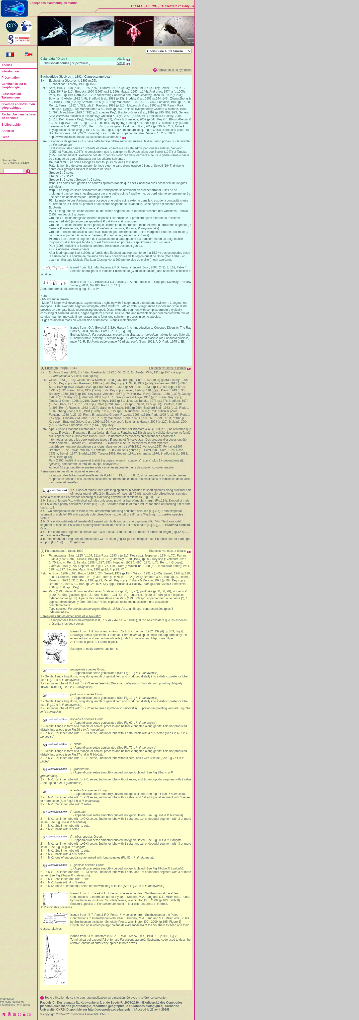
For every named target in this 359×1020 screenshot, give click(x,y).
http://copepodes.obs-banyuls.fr (111, 1009)
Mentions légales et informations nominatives (15, 1003)
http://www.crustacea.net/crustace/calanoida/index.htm (85, 137)
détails (121, 58)
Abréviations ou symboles (174, 70)
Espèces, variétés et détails (167, 368)
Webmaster (7, 998)
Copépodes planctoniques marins (53, 3)
